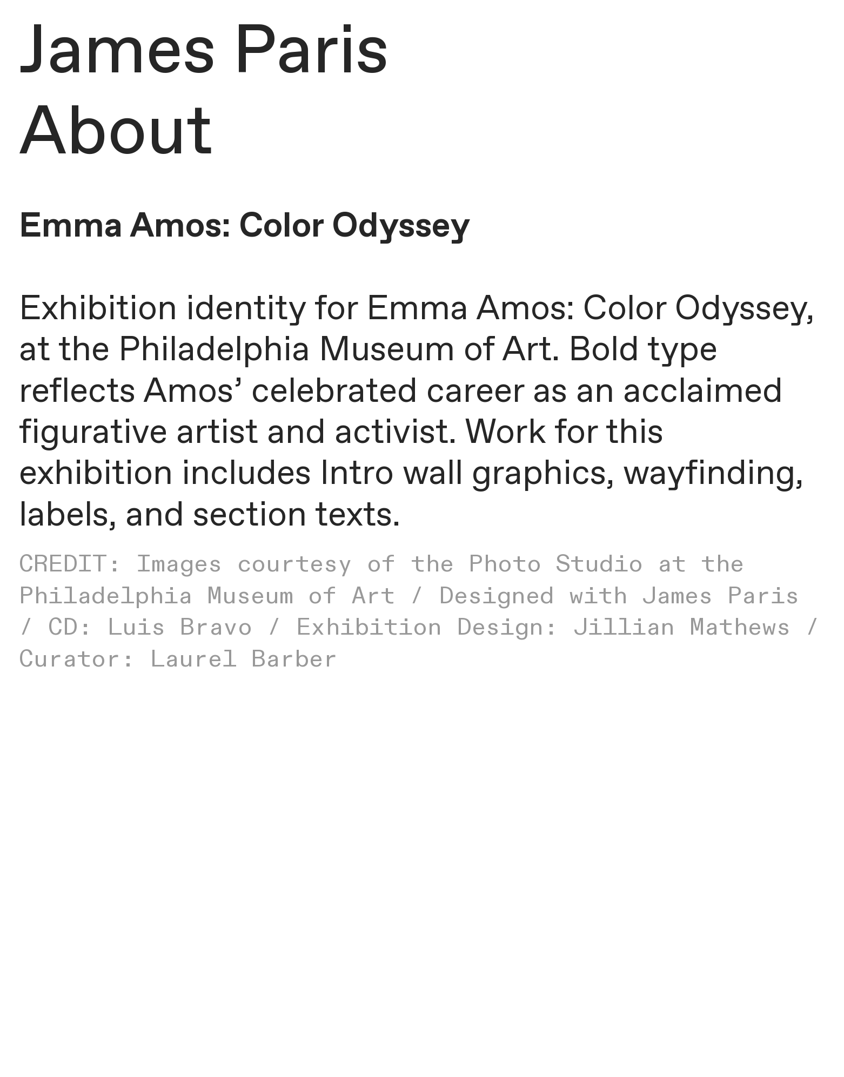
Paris (311, 53)
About (116, 134)
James (117, 53)
